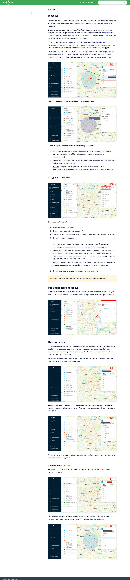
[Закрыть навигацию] (31, 13)
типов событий (102, 42)
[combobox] (112, 2)
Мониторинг (52, 9)
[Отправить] (124, 2)
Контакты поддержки (86, 2)
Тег (97, 271)
